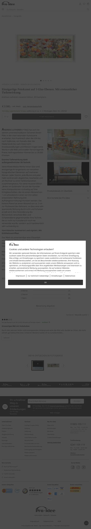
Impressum (20, 276)
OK (45, 282)
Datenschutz (70, 276)
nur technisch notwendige (38, 276)
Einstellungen (56, 276)
